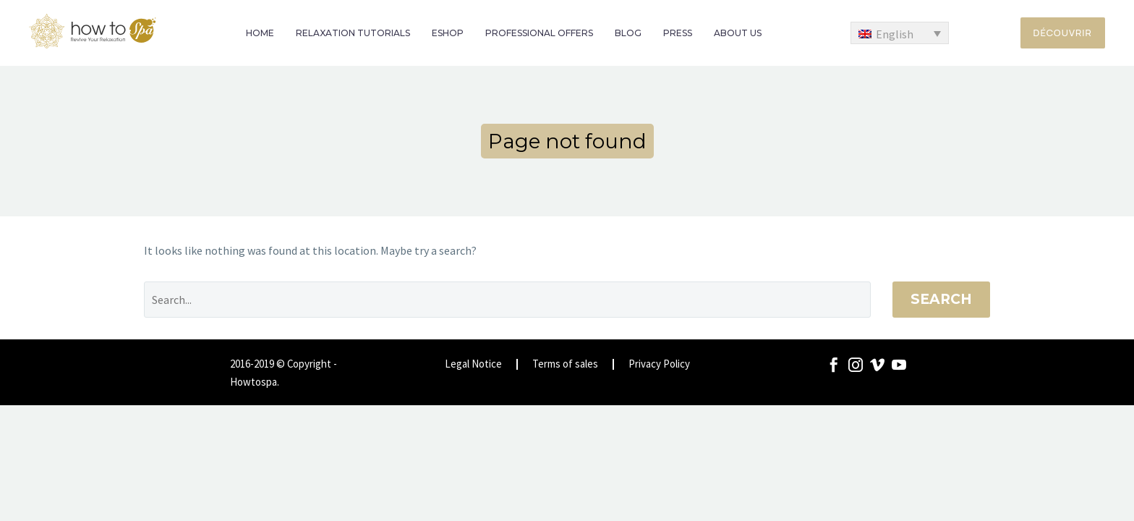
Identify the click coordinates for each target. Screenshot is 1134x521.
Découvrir (1062, 32)
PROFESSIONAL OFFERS (539, 32)
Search (941, 299)
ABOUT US (738, 32)
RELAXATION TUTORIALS (353, 32)
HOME (260, 32)
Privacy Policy (659, 364)
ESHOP (448, 32)
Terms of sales (565, 364)
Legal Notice (473, 364)
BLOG (628, 32)
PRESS (677, 32)
